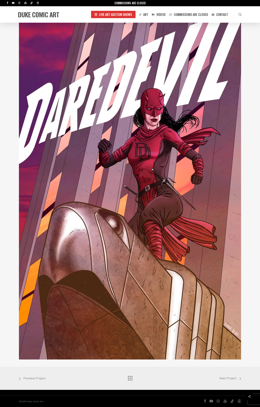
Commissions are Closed (130, 3)
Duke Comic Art (38, 14)
